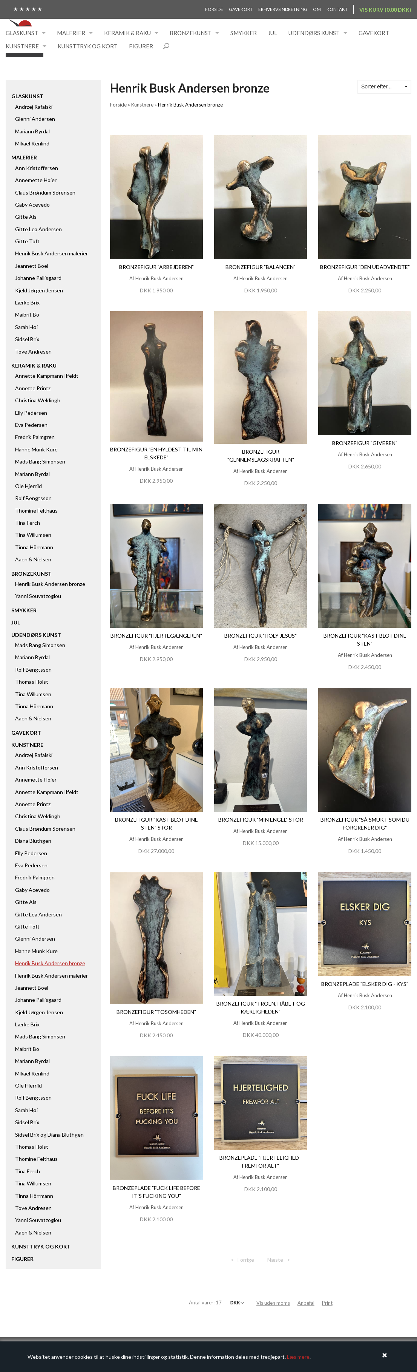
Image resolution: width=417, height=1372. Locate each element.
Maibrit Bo (27, 314)
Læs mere (298, 1356)
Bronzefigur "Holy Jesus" (260, 635)
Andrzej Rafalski (33, 107)
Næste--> (278, 1259)
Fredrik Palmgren (35, 437)
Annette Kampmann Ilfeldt (46, 375)
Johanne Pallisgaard (38, 278)
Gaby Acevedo (32, 204)
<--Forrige (242, 1259)
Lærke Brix (27, 302)
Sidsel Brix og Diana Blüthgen (49, 1134)
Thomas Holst (31, 681)
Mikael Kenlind (32, 143)
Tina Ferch (27, 522)
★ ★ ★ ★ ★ (27, 9)
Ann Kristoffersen (36, 168)
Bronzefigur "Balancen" (260, 267)
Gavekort (241, 9)
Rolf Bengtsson (33, 498)
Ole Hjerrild (28, 486)
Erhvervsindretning (282, 9)
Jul (272, 32)
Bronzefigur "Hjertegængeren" (156, 635)
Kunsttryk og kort (88, 46)
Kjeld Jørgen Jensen (39, 290)
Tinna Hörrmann (34, 547)
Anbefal (305, 1303)
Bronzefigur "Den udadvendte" (365, 267)
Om (317, 9)
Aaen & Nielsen (33, 559)
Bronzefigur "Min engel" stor (260, 819)
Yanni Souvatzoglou (38, 596)
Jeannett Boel (31, 266)
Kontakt (337, 9)
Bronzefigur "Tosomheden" (156, 1012)
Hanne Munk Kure (36, 449)
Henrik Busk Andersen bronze (50, 584)
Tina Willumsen (33, 534)
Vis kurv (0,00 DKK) (385, 9)
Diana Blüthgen (33, 840)
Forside (214, 9)
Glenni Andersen (35, 119)
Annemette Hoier (36, 180)
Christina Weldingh (37, 400)
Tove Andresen (33, 351)
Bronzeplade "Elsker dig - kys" (364, 984)
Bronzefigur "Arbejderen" (156, 267)
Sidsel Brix (27, 339)
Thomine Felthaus (36, 510)
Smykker (243, 32)
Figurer (141, 46)
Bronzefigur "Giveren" (364, 443)
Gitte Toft (27, 241)
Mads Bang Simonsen (40, 461)
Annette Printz (33, 388)
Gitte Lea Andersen (38, 229)
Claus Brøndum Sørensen (45, 192)
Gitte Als (26, 216)
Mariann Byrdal (32, 131)
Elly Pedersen (31, 412)
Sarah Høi (26, 327)
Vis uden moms (273, 1303)
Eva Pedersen (31, 425)
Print (327, 1303)
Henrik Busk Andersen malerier (51, 253)
